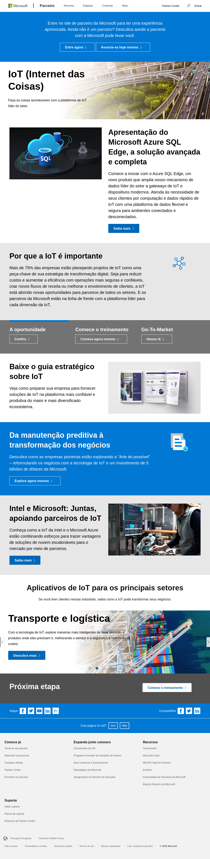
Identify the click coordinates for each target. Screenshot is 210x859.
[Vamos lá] (156, 339)
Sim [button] (113, 725)
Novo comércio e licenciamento (91, 762)
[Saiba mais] (123, 228)
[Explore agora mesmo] (34, 480)
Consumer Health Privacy (51, 838)
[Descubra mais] (26, 655)
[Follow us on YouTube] (39, 711)
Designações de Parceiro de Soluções (94, 777)
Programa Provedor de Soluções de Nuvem (97, 755)
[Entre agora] (77, 47)
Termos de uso (86, 846)
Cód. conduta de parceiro (140, 846)
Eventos (147, 770)
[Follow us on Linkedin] (47, 711)
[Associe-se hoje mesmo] (123, 47)
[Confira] (23, 339)
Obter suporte (12, 806)
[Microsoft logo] (21, 5)
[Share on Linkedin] (197, 711)
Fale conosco (11, 846)
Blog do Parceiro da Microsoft (159, 784)
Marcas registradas (110, 846)
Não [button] (124, 725)
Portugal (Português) (20, 838)
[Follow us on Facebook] (23, 711)
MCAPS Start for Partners (157, 762)
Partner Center (13, 770)
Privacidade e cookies (36, 846)
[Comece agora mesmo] (101, 339)
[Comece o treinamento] (167, 687)
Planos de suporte (14, 813)
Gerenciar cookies (63, 846)
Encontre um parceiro (16, 777)
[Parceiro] (47, 5)
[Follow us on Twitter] (31, 711)
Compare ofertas (14, 762)
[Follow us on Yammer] (55, 711)
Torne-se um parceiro (16, 748)
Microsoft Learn (151, 755)
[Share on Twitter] (189, 711)
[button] (187, 6)
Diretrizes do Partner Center (20, 821)
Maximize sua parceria (17, 755)
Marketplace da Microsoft (87, 770)
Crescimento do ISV (85, 748)
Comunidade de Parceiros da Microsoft (164, 777)
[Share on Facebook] (181, 711)
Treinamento (150, 748)
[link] (171, 6)
